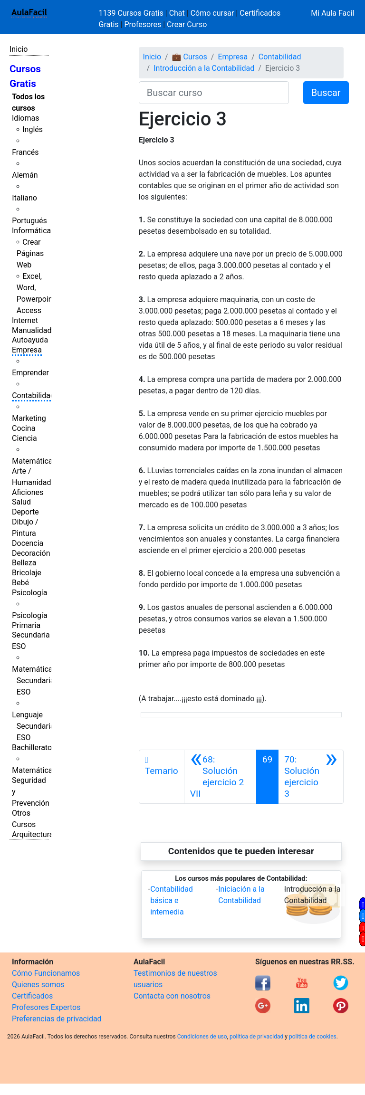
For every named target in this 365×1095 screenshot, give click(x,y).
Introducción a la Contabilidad (204, 68)
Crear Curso (187, 24)
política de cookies (312, 1036)
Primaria (26, 625)
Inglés (32, 129)
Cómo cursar (212, 13)
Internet (25, 320)
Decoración (31, 553)
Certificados (32, 995)
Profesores (142, 24)
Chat (177, 13)
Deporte (25, 511)
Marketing (29, 418)
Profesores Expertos (46, 1007)
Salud (21, 501)
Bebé (20, 582)
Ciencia (24, 438)
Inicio (19, 49)
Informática (31, 230)
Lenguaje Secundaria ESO (33, 726)
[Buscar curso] (214, 92)
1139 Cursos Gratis (132, 13)
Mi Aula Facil (332, 13)
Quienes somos (38, 984)
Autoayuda (30, 339)
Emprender (30, 372)
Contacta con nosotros (172, 995)
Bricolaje (26, 572)
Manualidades (35, 330)
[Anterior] (220, 777)
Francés (25, 152)
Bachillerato (32, 747)
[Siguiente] (311, 777)
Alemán (25, 175)
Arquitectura (32, 834)
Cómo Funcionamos (46, 973)
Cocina (23, 428)
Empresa (27, 349)
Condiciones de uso (202, 1036)
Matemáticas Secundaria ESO (34, 680)
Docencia (27, 543)
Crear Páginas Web (30, 253)
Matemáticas (34, 461)
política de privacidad (256, 1036)
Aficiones (27, 492)
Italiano (24, 197)
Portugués (29, 220)
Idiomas (25, 118)
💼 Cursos (189, 56)
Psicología (29, 592)
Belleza (24, 562)
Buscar (326, 92)
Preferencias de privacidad (57, 1018)
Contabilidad (33, 395)
